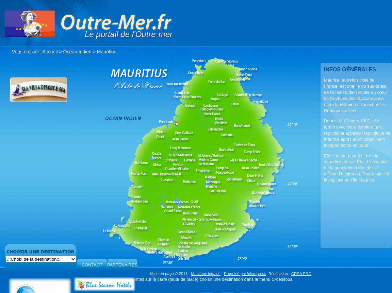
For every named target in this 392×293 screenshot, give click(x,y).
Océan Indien (77, 51)
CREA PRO (301, 274)
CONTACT (92, 265)
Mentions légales (205, 274)
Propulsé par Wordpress (245, 274)
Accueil (50, 51)
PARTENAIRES (122, 265)
